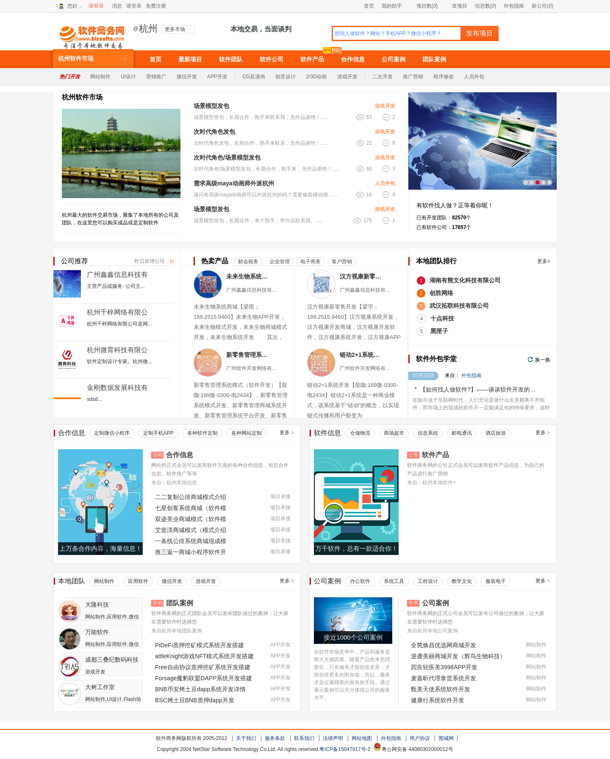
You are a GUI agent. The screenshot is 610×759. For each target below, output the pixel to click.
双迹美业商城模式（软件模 (190, 519)
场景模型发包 (211, 105)
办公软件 (360, 581)
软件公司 (271, 59)
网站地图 (362, 738)
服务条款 (275, 738)
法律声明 (333, 738)
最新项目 (190, 59)
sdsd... (94, 399)
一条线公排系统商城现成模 (190, 541)
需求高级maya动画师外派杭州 (234, 183)
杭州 (148, 28)
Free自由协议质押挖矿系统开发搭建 (202, 667)
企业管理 (279, 262)
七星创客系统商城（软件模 (190, 508)
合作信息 (353, 59)
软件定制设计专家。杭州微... (119, 361)
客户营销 (342, 262)
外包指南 (514, 6)
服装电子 (495, 581)
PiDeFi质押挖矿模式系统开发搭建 (199, 645)
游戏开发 (347, 77)
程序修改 (443, 77)
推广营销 (413, 77)
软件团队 (231, 59)
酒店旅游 (495, 433)
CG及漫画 (253, 77)
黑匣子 (439, 331)
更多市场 (175, 29)
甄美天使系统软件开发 (440, 689)
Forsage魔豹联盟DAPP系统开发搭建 (203, 678)
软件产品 (312, 59)
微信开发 (187, 77)
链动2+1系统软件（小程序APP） (362, 354)
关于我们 (246, 738)
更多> (543, 261)
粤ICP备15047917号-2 (344, 749)
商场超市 (394, 433)
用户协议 (420, 738)
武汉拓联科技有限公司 (459, 305)
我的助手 (392, 6)
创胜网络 (441, 293)
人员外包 (474, 77)
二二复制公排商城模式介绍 (190, 497)
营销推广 (156, 77)
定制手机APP (158, 433)
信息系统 (428, 433)
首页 (369, 6)
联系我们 (304, 738)
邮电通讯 (462, 433)
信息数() (485, 6)
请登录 (96, 6)
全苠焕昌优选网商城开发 (443, 645)
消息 (117, 6)
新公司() (542, 6)
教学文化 (462, 581)
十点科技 (442, 318)
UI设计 (128, 77)
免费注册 (156, 6)
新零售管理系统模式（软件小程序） (248, 354)
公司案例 (393, 59)
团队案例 (434, 59)
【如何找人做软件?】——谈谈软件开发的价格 (481, 389)
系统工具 (394, 581)
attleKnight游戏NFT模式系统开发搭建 (204, 656)
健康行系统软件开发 (437, 700)
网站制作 (100, 77)
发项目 (456, 6)
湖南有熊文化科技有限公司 (465, 280)
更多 (287, 433)
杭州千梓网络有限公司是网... (119, 324)
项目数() (424, 6)
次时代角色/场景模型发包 (227, 157)
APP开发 (217, 77)
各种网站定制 (246, 433)
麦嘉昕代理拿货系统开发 (443, 678)
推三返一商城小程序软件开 (190, 552)
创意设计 (285, 77)
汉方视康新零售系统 (362, 276)
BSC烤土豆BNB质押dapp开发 (194, 700)
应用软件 (138, 581)
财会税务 (248, 262)
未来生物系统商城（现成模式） (248, 276)
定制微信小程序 (112, 433)
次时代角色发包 (214, 131)
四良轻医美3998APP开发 (444, 667)
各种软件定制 (202, 433)
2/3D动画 (316, 77)
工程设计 (428, 581)
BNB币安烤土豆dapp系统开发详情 (200, 689)
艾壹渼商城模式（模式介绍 (190, 530)
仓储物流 (360, 433)
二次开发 (382, 77)
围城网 (446, 738)
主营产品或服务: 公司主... (116, 286)
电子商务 (310, 262)
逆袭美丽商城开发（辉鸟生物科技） (458, 656)
